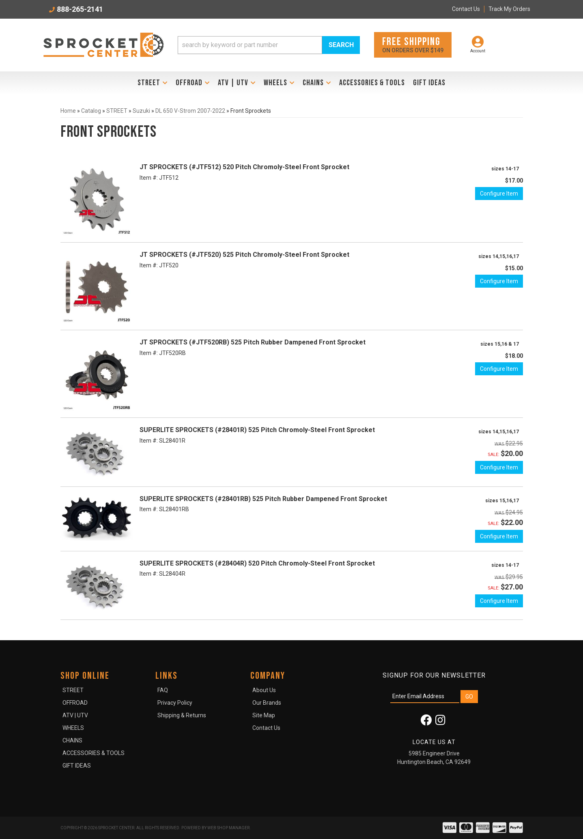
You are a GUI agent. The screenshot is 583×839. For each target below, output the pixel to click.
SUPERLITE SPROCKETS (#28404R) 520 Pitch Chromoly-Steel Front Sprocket (257, 563)
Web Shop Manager (228, 828)
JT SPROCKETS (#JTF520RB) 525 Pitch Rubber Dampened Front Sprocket (253, 342)
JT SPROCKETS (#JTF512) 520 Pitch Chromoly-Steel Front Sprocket (244, 167)
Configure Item (499, 193)
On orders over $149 (412, 44)
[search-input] (250, 45)
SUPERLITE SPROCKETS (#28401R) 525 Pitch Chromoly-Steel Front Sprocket (257, 430)
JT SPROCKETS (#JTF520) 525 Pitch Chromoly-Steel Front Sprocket (244, 254)
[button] (269, 45)
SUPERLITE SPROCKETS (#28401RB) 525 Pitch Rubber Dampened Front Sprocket (263, 499)
